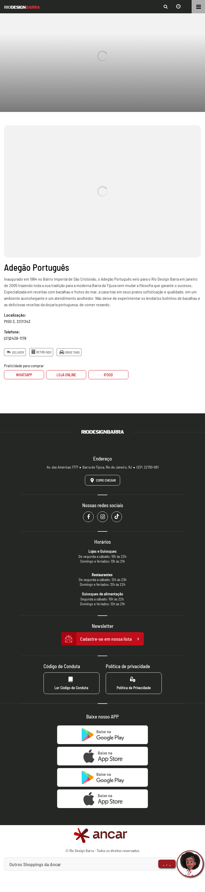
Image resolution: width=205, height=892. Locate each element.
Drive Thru (69, 352)
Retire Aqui (41, 352)
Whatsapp (24, 375)
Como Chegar (102, 480)
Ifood (108, 375)
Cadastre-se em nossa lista (102, 638)
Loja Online (66, 375)
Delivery (15, 352)
